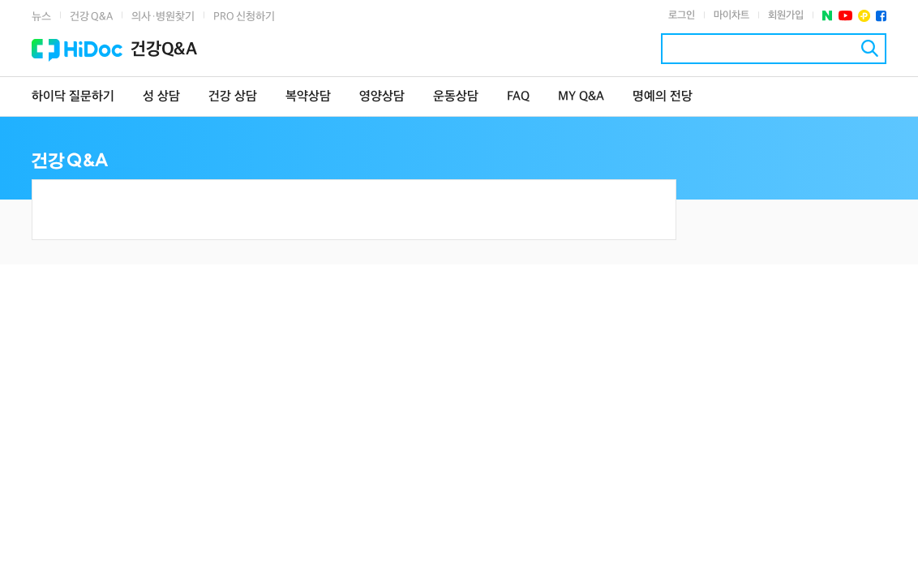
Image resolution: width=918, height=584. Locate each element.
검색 (869, 48)
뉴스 (41, 17)
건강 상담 (232, 97)
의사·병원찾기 (163, 17)
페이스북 (881, 16)
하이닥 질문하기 (73, 97)
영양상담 (382, 97)
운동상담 (455, 97)
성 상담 (161, 97)
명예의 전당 (663, 97)
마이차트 (731, 15)
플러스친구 (864, 16)
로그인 (681, 15)
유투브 (845, 16)
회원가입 (786, 15)
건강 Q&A (91, 17)
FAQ (518, 97)
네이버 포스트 (827, 16)
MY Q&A (581, 97)
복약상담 (308, 97)
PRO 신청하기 (244, 17)
